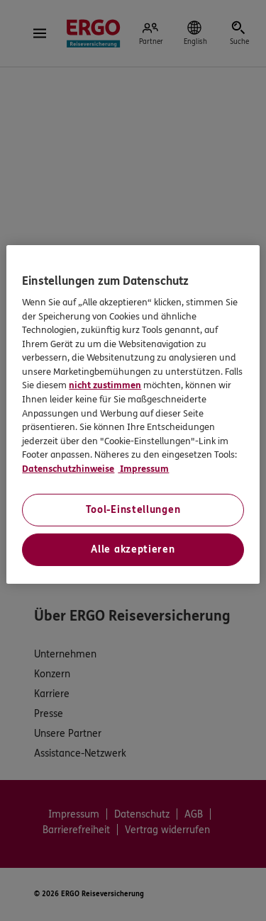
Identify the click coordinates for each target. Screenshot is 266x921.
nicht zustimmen (105, 385)
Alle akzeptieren (132, 549)
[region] (132, 414)
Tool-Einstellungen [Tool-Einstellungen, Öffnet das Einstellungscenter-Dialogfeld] (133, 510)
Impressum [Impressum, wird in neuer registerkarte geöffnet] (143, 469)
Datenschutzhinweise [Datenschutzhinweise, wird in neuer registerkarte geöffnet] (68, 469)
